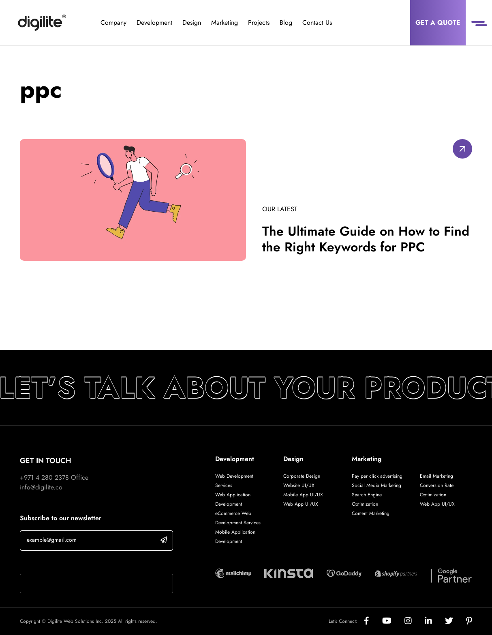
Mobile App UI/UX (303, 494)
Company (113, 22)
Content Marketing (370, 513)
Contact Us (317, 22)
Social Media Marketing (376, 485)
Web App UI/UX (300, 504)
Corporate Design (301, 476)
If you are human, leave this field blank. (74, 563)
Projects (259, 22)
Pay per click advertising (377, 476)
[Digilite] (42, 23)
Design (191, 22)
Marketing (224, 22)
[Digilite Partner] (233, 572)
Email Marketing (436, 476)
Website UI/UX (298, 485)
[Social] (373, 621)
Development (154, 22)
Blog (286, 22)
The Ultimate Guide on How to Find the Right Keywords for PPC (366, 239)
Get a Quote (437, 22)
